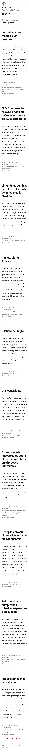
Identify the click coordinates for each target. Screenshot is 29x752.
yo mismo (17, 373)
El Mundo (6, 240)
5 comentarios (7, 243)
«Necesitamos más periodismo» (13, 680)
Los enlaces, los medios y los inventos (11, 36)
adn (11, 312)
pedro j (18, 240)
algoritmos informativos (10, 510)
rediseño (23, 240)
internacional (13, 435)
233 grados (7, 659)
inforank (12, 513)
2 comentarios (7, 171)
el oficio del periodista (16, 730)
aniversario (13, 659)
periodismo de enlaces (16, 89)
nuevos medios (6, 89)
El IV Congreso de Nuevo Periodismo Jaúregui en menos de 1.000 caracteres (14, 113)
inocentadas (18, 584)
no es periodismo (19, 166)
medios (21, 314)
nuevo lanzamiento (17, 87)
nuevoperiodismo (6, 168)
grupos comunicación (12, 314)
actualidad (6, 312)
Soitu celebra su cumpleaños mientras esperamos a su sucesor (14, 606)
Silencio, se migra (13, 331)
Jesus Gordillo (7, 8)
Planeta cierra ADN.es (10, 259)
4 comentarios (7, 376)
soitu (3, 91)
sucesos (19, 435)
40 (16, 739)
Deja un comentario (9, 93)
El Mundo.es (12, 240)
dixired (19, 510)
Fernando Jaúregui (9, 166)
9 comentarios (7, 316)
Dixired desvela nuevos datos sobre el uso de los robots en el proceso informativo (14, 459)
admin (5, 82)
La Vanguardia (7, 87)
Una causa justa (11, 390)
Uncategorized (7, 85)
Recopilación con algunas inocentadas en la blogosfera (14, 535)
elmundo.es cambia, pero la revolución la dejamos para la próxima (14, 191)
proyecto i (17, 513)
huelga (6, 732)
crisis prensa (15, 312)
